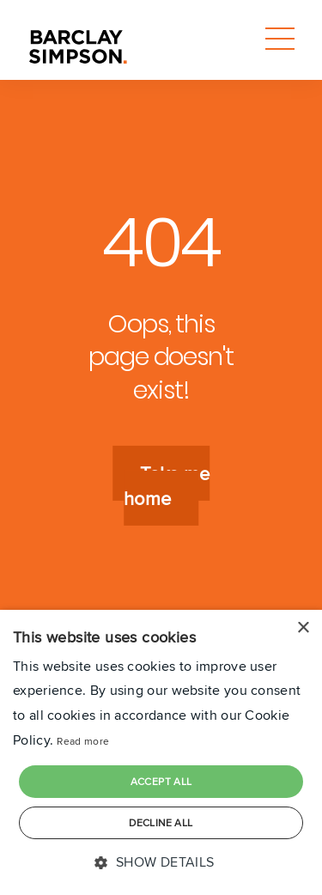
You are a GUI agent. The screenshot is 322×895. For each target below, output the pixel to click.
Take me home (167, 486)
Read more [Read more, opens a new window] (83, 741)
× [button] (302, 628)
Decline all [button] (160, 822)
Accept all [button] (161, 781)
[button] (160, 862)
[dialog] (161, 752)
